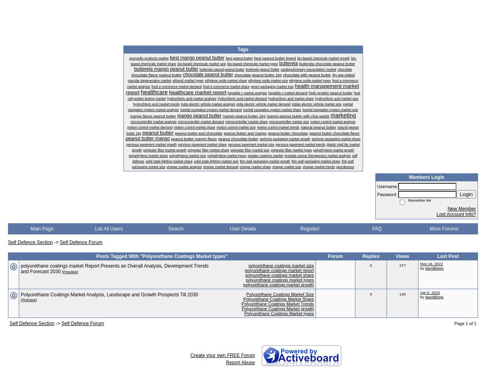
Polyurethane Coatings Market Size (280, 294)
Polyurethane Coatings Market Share (278, 299)
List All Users (109, 229)
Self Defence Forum (81, 242)
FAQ (377, 229)
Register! (309, 229)
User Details (243, 229)
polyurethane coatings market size (281, 265)
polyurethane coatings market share (279, 275)
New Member (462, 209)
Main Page (41, 229)
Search (176, 229)
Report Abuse (240, 362)
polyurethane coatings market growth (278, 284)
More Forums (444, 229)
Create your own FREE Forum (222, 355)
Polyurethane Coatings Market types (279, 313)
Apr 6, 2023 (430, 292)
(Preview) (70, 272)
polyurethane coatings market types (280, 280)
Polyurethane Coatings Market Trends (278, 304)
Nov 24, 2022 (431, 264)
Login (466, 194)
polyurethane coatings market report (279, 270)
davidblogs (434, 268)
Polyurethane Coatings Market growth (278, 308)
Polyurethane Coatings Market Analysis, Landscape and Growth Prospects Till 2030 (109, 295)
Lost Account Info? (456, 214)
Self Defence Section (30, 242)
